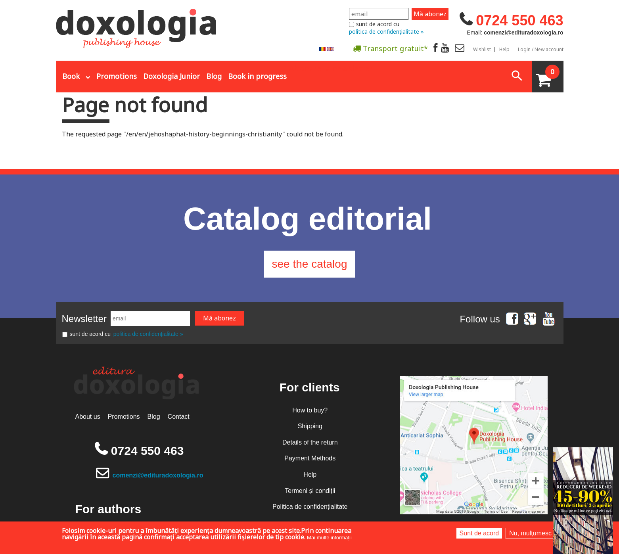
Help (504, 49)
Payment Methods (309, 458)
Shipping (310, 426)
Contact (179, 416)
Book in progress (257, 76)
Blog (214, 76)
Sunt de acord (479, 533)
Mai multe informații (329, 538)
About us (87, 416)
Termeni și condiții (310, 490)
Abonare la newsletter (331, 68)
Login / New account (540, 49)
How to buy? (310, 410)
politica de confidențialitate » (386, 31)
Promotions (116, 76)
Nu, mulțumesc (530, 533)
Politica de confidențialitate (309, 506)
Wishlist (482, 49)
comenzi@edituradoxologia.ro (158, 475)
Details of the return (310, 442)
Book (71, 76)
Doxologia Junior (171, 76)
